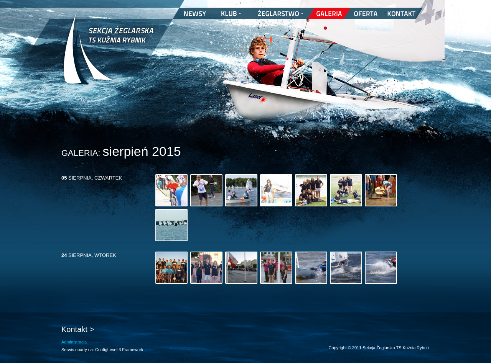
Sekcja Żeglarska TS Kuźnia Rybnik (108, 53)
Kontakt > (77, 329)
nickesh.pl (422, 355)
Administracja (74, 342)
